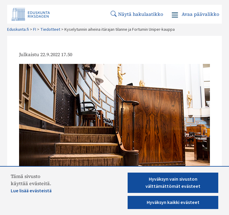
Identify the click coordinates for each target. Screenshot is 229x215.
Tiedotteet (50, 30)
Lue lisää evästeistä (31, 191)
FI (34, 30)
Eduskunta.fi (18, 30)
